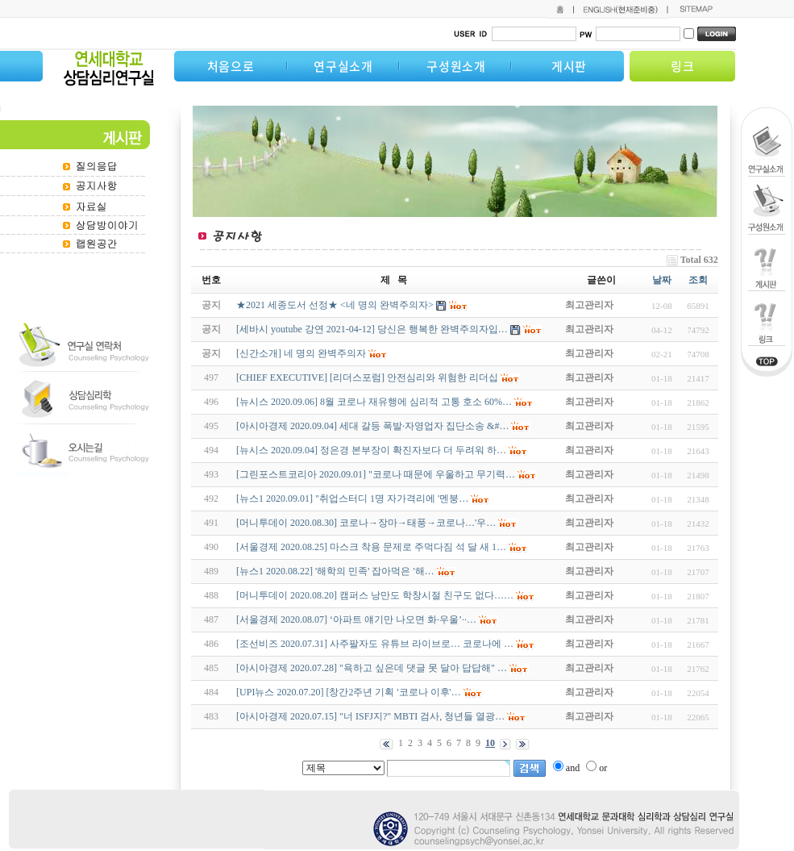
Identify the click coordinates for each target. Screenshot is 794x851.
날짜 (661, 280)
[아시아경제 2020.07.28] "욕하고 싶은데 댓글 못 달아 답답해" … (371, 668)
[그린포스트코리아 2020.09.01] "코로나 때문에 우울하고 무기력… (375, 474)
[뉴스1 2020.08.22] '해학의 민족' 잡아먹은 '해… (335, 571)
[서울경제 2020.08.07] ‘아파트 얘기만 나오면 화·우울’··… (356, 619)
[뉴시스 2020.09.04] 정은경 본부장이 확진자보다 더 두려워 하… (371, 450)
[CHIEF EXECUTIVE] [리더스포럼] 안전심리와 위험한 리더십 (367, 377)
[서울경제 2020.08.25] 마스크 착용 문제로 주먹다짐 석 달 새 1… (371, 547)
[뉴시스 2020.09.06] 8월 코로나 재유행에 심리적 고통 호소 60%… (374, 401)
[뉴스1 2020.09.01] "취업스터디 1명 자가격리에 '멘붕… (352, 498)
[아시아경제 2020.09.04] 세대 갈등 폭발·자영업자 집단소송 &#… (372, 426)
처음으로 (231, 66)
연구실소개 (343, 66)
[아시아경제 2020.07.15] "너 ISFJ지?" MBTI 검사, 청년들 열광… (370, 716)
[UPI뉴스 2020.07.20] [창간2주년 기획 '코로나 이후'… (348, 692)
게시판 (569, 66)
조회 (698, 280)
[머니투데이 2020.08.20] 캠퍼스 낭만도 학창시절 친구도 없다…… (374, 595)
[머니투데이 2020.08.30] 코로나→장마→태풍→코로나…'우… (366, 522)
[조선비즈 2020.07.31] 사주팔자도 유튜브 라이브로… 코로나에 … (374, 643)
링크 (683, 66)
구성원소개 (456, 66)
